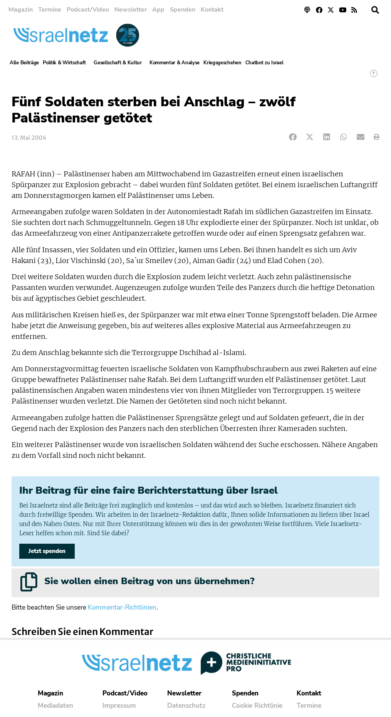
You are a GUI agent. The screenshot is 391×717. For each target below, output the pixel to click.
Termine (49, 9)
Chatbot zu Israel (264, 62)
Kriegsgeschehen (222, 62)
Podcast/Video (88, 9)
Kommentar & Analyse (174, 62)
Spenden (182, 9)
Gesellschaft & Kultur (120, 63)
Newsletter (130, 9)
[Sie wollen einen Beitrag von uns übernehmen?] (29, 581)
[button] (375, 10)
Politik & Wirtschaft (66, 63)
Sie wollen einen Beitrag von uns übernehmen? (149, 581)
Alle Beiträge (24, 62)
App (158, 9)
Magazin (20, 9)
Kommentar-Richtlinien (122, 607)
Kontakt (212, 9)
